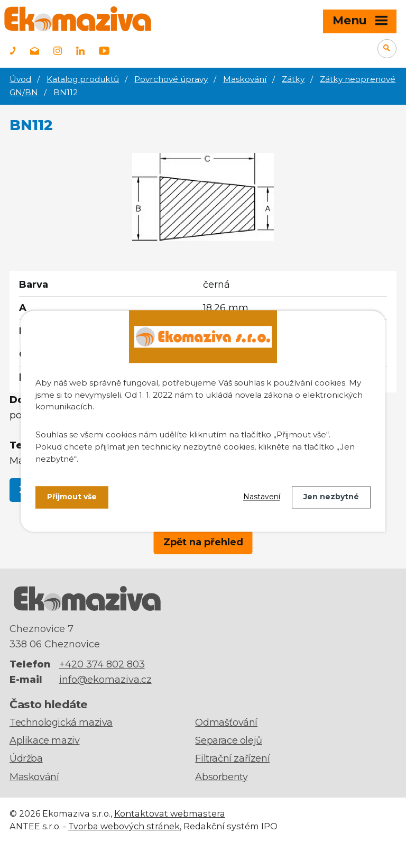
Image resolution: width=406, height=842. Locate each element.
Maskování (244, 79)
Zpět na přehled (203, 542)
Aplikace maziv (44, 740)
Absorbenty (221, 777)
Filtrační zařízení (232, 758)
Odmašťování (226, 722)
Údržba (26, 758)
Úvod (20, 79)
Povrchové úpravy (171, 79)
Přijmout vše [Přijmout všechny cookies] (72, 497)
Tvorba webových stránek (124, 826)
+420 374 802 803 (102, 664)
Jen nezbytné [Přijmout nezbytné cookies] (331, 497)
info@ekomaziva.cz (105, 679)
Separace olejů (228, 740)
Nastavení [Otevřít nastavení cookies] (261, 497)
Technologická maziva (61, 722)
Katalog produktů (83, 79)
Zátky (293, 79)
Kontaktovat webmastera (169, 813)
